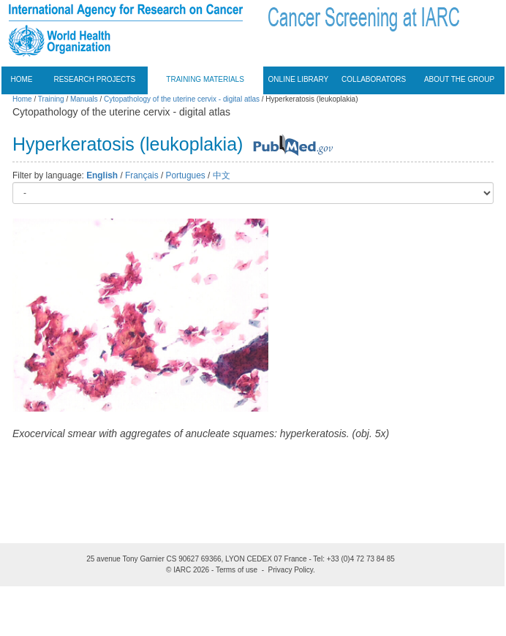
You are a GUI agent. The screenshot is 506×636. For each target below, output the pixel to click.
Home (22, 79)
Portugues (185, 175)
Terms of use (236, 570)
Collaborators (373, 79)
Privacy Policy (291, 570)
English (102, 175)
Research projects (94, 79)
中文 (221, 175)
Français (142, 175)
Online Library (298, 79)
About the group (459, 79)
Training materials (205, 79)
